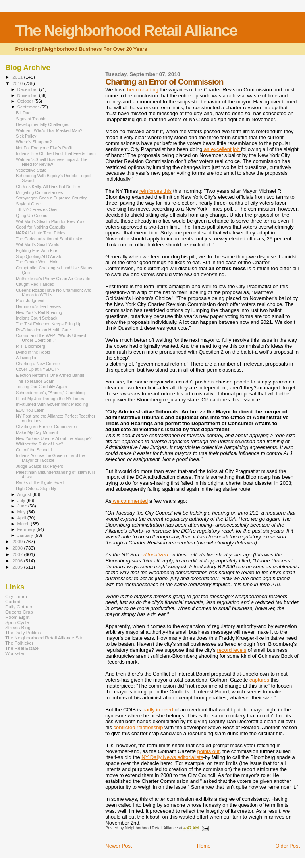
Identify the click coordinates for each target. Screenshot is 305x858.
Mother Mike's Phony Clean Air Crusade (53, 278)
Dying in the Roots (33, 352)
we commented (129, 501)
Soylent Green (29, 203)
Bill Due (23, 112)
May (22, 511)
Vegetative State (31, 170)
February (27, 529)
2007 (18, 554)
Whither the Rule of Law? (39, 444)
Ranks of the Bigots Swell (40, 482)
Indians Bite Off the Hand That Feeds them (56, 153)
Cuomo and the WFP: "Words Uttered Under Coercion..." (51, 338)
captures (259, 680)
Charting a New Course (38, 363)
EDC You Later (30, 410)
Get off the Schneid (34, 449)
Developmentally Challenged (42, 124)
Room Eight (17, 617)
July (22, 500)
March (24, 523)
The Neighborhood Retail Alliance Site (44, 637)
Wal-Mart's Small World (38, 244)
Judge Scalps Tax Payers (39, 466)
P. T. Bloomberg (30, 346)
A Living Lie (26, 357)
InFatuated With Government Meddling (52, 404)
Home (204, 846)
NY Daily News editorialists (172, 757)
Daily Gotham (19, 606)
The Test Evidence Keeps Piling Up (48, 324)
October (26, 101)
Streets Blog (18, 627)
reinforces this (155, 191)
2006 (18, 560)
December (28, 89)
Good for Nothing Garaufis (40, 227)
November (28, 95)
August (25, 494)
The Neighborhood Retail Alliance (126, 30)
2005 (18, 566)
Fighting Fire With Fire (36, 250)
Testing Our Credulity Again (41, 386)
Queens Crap (19, 611)
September (29, 107)
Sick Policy (26, 136)
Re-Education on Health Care (43, 329)
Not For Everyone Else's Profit (44, 147)
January (26, 535)
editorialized (155, 555)
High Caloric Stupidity (36, 488)
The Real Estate (22, 648)
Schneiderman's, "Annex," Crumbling (50, 392)
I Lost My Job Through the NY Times (50, 398)
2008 (18, 547)
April (22, 517)
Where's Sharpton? (34, 141)
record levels (231, 650)
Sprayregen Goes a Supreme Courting (52, 198)
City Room (16, 596)
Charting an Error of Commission (46, 426)
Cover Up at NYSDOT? (37, 369)
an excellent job (222, 149)
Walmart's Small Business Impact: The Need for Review (51, 162)
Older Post (288, 846)
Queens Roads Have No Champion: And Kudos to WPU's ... (53, 292)
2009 (18, 541)
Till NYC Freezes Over (37, 209)
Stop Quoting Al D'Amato (39, 256)
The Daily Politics (23, 632)
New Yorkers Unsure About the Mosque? (54, 438)
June (22, 506)
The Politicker (19, 642)
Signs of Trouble (31, 118)
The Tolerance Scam (35, 381)
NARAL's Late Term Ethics (40, 232)
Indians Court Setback (36, 318)
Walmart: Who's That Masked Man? (49, 130)
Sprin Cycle (17, 622)
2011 (18, 76)
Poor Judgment (30, 300)
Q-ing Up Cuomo (31, 215)
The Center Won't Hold (37, 262)
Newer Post (118, 846)
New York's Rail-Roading (39, 312)
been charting (142, 90)
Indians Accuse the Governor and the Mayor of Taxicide (50, 458)
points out (208, 751)
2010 (18, 83)
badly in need (157, 710)
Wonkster (15, 653)
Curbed (12, 601)
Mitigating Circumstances (39, 192)
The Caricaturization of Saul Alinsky (49, 238)
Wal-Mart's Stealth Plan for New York (50, 221)
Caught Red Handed (35, 284)
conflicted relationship (138, 727)
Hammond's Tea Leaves (38, 306)
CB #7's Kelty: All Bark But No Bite (48, 186)
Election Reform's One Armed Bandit (50, 375)
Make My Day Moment (37, 432)
